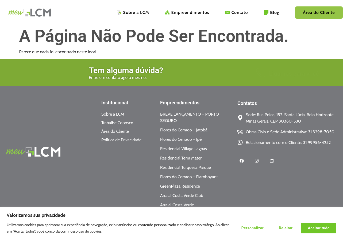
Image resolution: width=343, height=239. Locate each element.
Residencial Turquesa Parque (185, 167)
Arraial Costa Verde (177, 204)
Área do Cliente (319, 12)
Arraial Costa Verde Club (181, 195)
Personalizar (248, 228)
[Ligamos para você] (201, 72)
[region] (171, 223)
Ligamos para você (235, 73)
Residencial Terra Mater (181, 158)
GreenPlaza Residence (180, 186)
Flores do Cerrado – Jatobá (183, 129)
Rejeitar (283, 228)
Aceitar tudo (318, 228)
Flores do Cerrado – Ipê (181, 139)
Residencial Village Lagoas (183, 148)
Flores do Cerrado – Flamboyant (189, 176)
